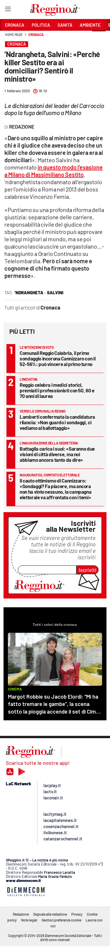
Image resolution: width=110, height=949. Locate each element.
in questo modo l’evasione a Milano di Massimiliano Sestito (53, 171)
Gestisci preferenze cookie (61, 920)
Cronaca (35, 35)
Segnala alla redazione (50, 914)
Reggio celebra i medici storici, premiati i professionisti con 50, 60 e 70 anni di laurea (57, 390)
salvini (55, 292)
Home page (14, 35)
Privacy (76, 914)
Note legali (29, 920)
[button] (99, 38)
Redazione (21, 914)
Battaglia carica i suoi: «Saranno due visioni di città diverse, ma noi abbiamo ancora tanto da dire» (57, 454)
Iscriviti (88, 570)
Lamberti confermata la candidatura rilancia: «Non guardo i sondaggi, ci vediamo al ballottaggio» (57, 422)
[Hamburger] (7, 10)
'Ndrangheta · (30, 292)
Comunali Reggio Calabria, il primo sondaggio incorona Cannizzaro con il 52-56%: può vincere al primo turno (57, 358)
